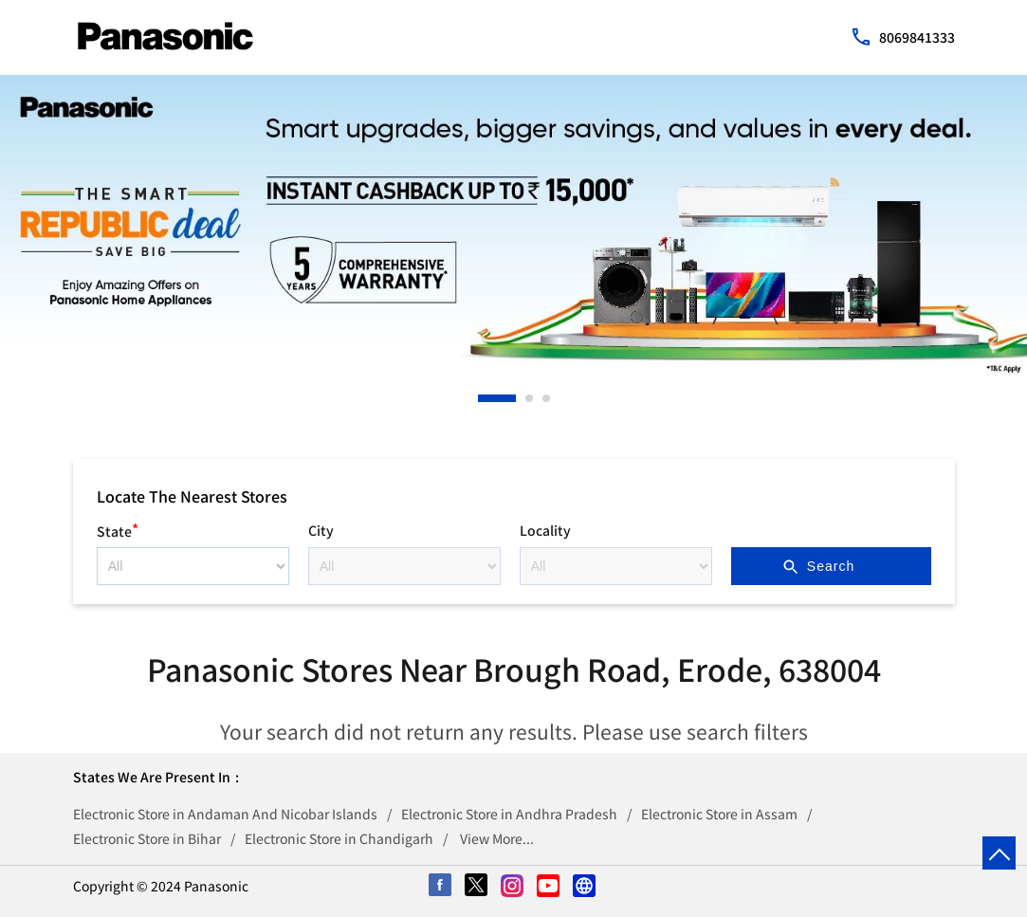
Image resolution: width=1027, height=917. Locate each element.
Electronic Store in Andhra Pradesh (509, 813)
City (321, 530)
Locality (545, 530)
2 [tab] (530, 398)
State (117, 529)
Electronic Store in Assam (719, 813)
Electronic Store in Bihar (147, 838)
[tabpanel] (513, 225)
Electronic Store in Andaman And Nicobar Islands (225, 813)
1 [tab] (482, 398)
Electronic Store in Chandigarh (339, 838)
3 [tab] (547, 398)
